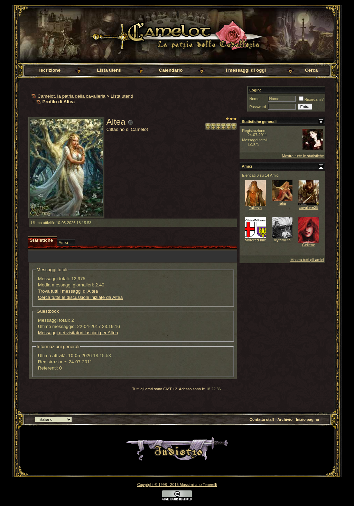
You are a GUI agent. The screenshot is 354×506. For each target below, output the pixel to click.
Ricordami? (311, 99)
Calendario (171, 70)
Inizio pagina (307, 419)
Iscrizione (49, 70)
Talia (282, 203)
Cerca (311, 70)
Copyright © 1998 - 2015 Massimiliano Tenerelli (177, 484)
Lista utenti (109, 70)
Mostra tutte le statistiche (303, 156)
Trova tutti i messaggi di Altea (68, 291)
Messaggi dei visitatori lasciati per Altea (78, 332)
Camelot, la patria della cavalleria (71, 96)
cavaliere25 (308, 207)
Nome (254, 99)
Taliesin (255, 208)
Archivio (284, 419)
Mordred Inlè (255, 240)
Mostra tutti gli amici (307, 260)
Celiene (308, 245)
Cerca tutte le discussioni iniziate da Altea (80, 297)
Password (257, 107)
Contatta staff (262, 419)
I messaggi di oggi (246, 70)
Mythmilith (282, 240)
